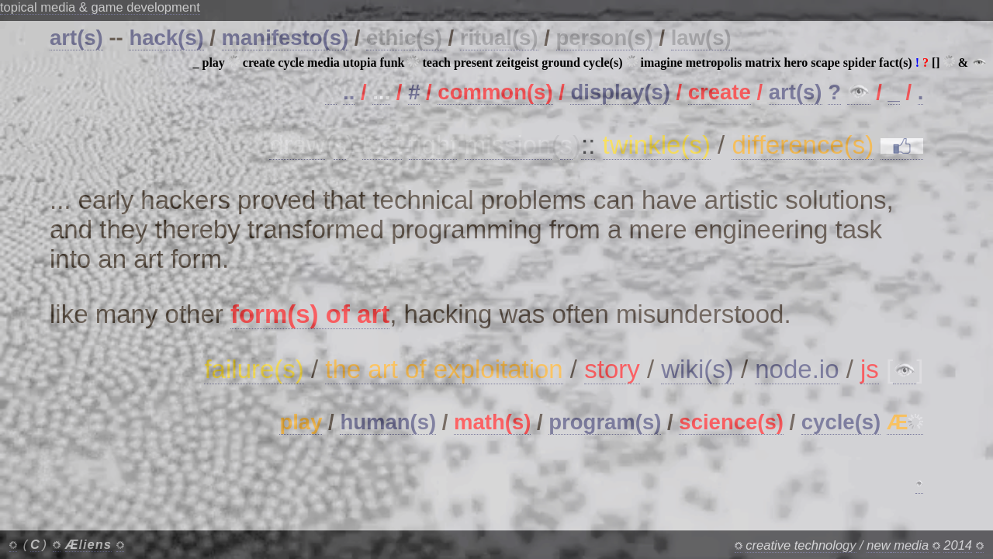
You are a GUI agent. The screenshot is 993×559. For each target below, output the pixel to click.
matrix (762, 62)
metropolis (714, 62)
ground (560, 62)
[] (936, 62)
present (473, 62)
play (213, 62)
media (323, 62)
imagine (662, 62)
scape (825, 62)
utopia (360, 62)
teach (436, 62)
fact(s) (895, 62)
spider (859, 62)
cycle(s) (603, 62)
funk (391, 62)
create (259, 62)
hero (796, 62)
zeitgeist (517, 62)
